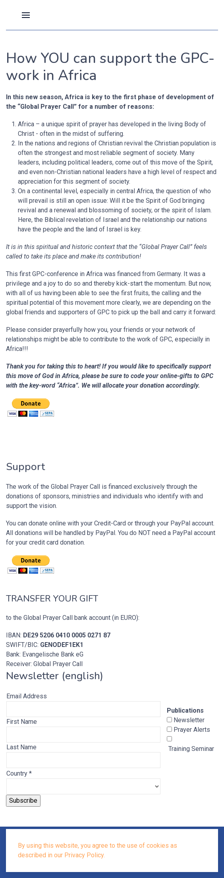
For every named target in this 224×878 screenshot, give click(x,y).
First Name (21, 721)
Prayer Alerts (191, 729)
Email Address (26, 696)
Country (19, 773)
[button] (26, 15)
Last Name (21, 747)
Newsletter (188, 720)
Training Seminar (190, 749)
